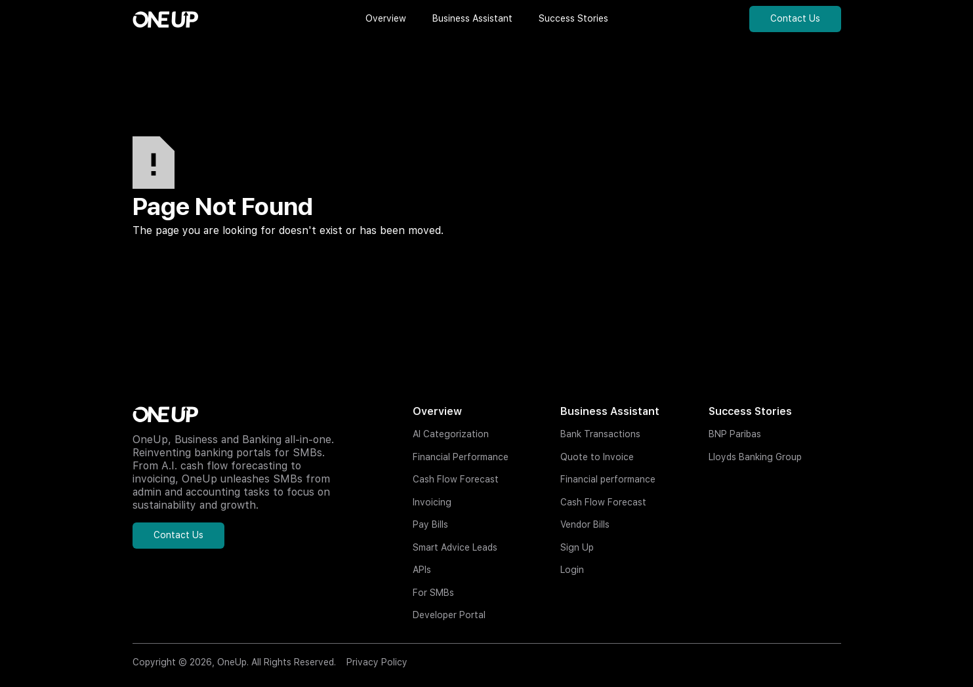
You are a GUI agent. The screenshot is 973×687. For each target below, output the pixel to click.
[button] (385, 19)
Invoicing (432, 502)
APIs (422, 569)
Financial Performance (460, 457)
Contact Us (795, 18)
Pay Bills (430, 524)
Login (572, 569)
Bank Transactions (600, 434)
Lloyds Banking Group (755, 457)
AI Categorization (451, 434)
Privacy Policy (376, 662)
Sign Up (577, 547)
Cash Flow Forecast (456, 479)
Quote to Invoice (597, 457)
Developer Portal (449, 615)
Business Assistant (609, 411)
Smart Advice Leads (455, 547)
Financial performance (607, 479)
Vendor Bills (585, 524)
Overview (437, 411)
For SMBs (433, 592)
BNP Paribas (735, 434)
